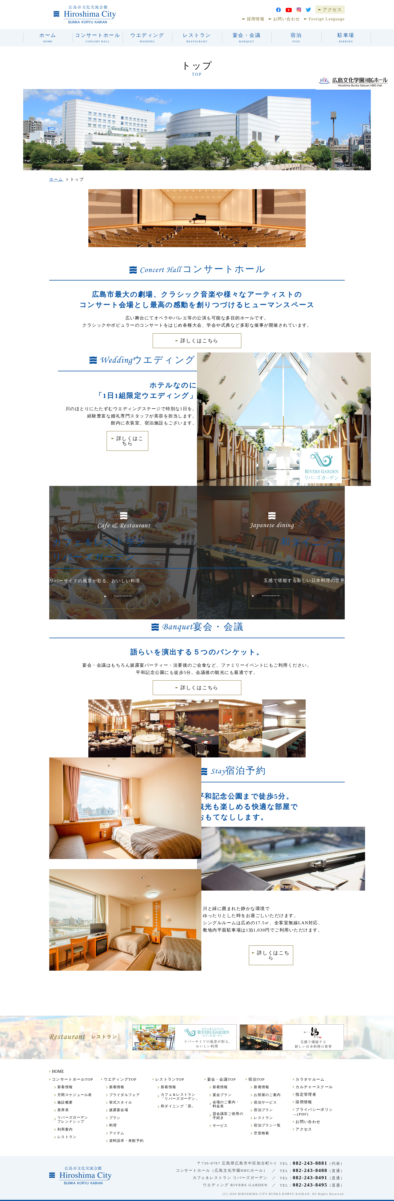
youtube (289, 10)
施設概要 (65, 1102)
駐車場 (346, 37)
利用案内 (65, 1129)
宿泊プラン (263, 1110)
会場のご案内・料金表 (226, 1104)
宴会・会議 (246, 37)
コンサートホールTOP (72, 1079)
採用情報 (256, 19)
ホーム (48, 37)
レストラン (197, 37)
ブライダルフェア (124, 1095)
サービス (220, 1126)
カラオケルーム (310, 1079)
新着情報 (65, 1087)
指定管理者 (306, 1094)
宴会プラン (222, 1095)
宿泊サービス (265, 1102)
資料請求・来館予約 (126, 1141)
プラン (115, 1118)
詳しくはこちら (197, 340)
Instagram (299, 10)
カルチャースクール (314, 1087)
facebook (278, 10)
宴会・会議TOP (221, 1079)
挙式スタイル (120, 1102)
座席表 (63, 1110)
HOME (58, 1071)
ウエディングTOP (120, 1079)
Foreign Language (327, 19)
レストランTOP (169, 1079)
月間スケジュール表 (74, 1095)
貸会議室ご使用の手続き (228, 1116)
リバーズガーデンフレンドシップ (72, 1119)
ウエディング (147, 37)
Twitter (308, 10)
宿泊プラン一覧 (267, 1125)
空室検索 (261, 1133)
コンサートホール (97, 37)
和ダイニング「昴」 (178, 1106)
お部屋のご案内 (267, 1095)
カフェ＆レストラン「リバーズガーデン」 (180, 1097)
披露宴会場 (119, 1110)
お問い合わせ (286, 19)
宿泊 (296, 37)
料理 (113, 1125)
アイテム (117, 1133)
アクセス (332, 9)
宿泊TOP (256, 1079)
